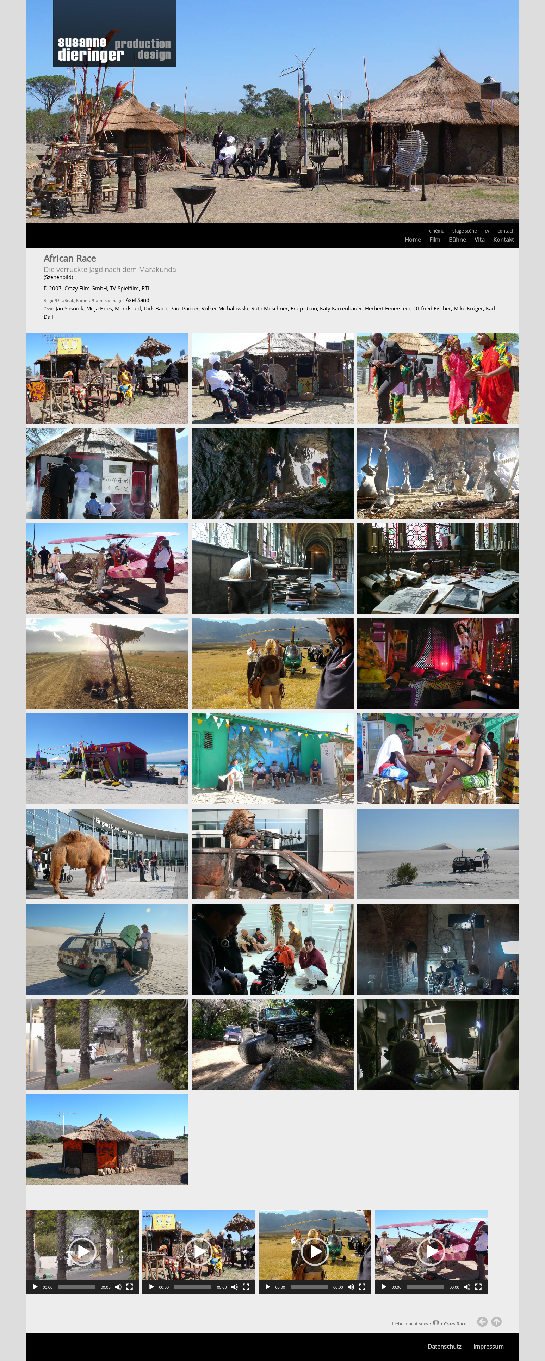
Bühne (457, 239)
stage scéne (464, 231)
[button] (82, 1252)
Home (413, 239)
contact (505, 231)
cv (487, 231)
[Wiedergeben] (35, 1287)
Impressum (488, 1346)
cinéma (436, 231)
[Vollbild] (129, 1287)
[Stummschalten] (118, 1287)
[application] (82, 1252)
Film (434, 239)
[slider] (76, 1287)
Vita (480, 239)
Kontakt (503, 239)
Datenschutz (445, 1346)
